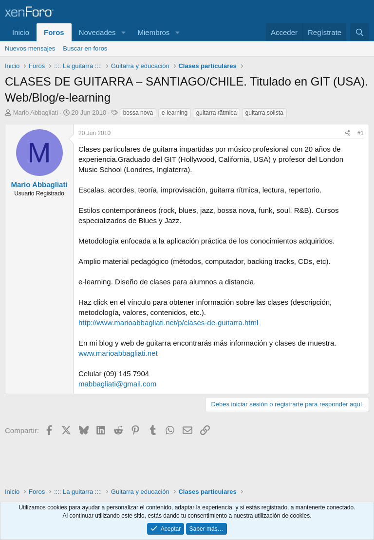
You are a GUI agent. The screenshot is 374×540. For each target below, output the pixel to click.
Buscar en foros (85, 48)
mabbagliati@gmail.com (117, 384)
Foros (54, 32)
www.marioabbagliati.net (118, 353)
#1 (360, 133)
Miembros (153, 32)
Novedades (97, 32)
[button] (123, 32)
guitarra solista (264, 112)
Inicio (20, 32)
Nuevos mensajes (30, 48)
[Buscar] (359, 32)
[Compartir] (347, 133)
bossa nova (138, 112)
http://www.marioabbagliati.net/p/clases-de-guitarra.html (168, 322)
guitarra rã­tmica (216, 112)
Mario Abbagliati (35, 112)
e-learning (174, 112)
